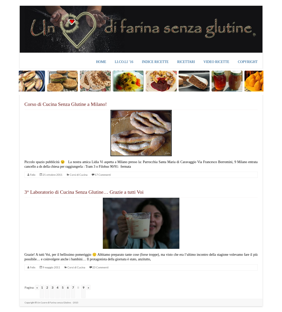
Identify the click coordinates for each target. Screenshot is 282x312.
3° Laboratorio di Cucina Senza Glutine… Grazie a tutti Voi (84, 192)
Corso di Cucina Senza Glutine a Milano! (66, 104)
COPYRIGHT (247, 62)
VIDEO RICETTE (216, 62)
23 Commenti (100, 267)
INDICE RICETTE (155, 62)
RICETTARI (186, 62)
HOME (101, 62)
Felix (32, 174)
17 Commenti (103, 174)
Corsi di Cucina (78, 174)
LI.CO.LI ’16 (124, 62)
